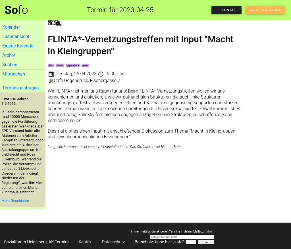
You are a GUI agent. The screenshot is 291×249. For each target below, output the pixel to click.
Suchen (9, 64)
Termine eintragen (20, 88)
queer (85, 65)
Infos (208, 231)
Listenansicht (15, 36)
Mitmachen (13, 74)
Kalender (11, 27)
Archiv (8, 55)
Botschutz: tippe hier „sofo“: (160, 242)
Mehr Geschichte (15, 200)
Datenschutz (113, 242)
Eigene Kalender (18, 46)
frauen (60, 65)
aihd (51, 65)
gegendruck (73, 65)
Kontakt (86, 242)
